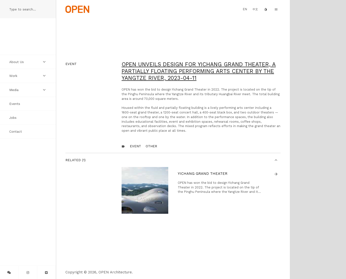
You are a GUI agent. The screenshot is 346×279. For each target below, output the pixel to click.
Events (14, 104)
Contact (15, 131)
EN (245, 9)
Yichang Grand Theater (202, 173)
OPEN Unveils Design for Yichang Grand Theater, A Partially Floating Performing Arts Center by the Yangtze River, (199, 71)
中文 (255, 9)
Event (135, 146)
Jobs (13, 118)
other (151, 146)
